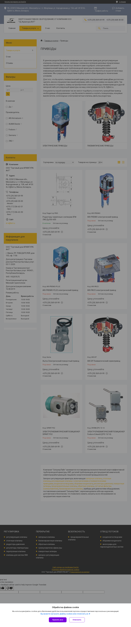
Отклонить (77, 620)
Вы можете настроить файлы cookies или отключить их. (65, 614)
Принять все (57, 620)
